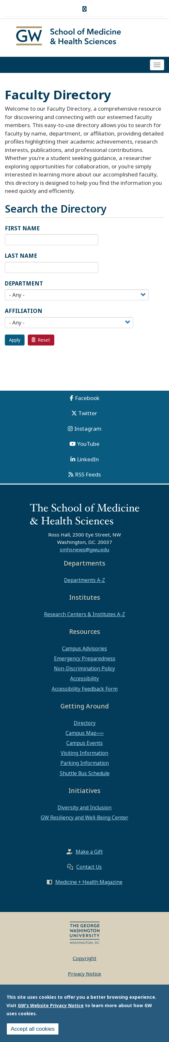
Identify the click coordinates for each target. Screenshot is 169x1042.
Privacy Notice (84, 973)
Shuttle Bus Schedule (85, 773)
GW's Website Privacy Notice (51, 1006)
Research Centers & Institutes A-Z (84, 614)
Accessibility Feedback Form (85, 689)
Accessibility (84, 678)
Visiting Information (84, 753)
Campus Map (81, 733)
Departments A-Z (84, 580)
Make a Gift (89, 851)
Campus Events (84, 743)
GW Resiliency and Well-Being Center (84, 817)
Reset (40, 340)
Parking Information (84, 763)
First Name (22, 228)
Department (24, 283)
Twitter (87, 413)
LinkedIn (88, 459)
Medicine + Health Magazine (88, 882)
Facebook (87, 398)
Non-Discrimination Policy (84, 668)
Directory (85, 723)
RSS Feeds (88, 474)
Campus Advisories (84, 648)
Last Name (21, 255)
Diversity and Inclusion (84, 807)
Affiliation (23, 311)
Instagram (87, 428)
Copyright (84, 958)
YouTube (88, 443)
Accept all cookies (33, 1030)
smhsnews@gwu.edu (84, 549)
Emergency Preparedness (84, 658)
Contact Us (89, 867)
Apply (14, 340)
